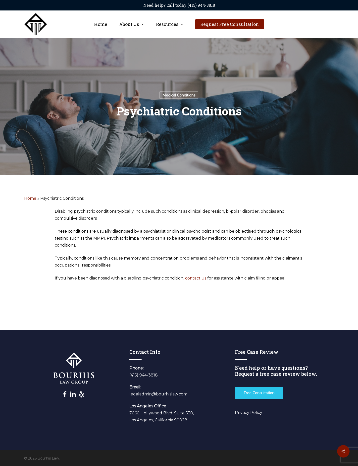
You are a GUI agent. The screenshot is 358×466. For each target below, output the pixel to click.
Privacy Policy (248, 412)
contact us (196, 278)
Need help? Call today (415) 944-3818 (179, 5)
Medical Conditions (178, 95)
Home (30, 198)
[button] (259, 393)
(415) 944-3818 (143, 375)
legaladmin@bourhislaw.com (158, 394)
